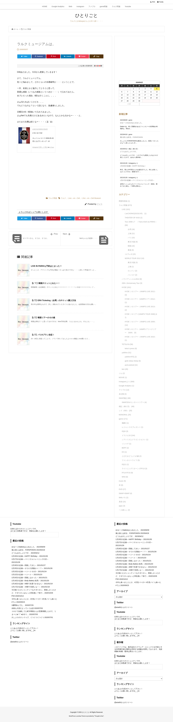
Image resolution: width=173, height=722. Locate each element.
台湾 (131, 229)
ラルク (63, 198)
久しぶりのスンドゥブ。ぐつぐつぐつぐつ (28, 617)
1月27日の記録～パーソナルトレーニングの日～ (137, 180)
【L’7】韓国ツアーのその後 (43, 318)
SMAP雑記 (125, 398)
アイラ (99, 204)
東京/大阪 (133, 242)
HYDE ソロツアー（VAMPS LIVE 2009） (140, 323)
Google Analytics (126, 386)
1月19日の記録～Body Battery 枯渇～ (26, 581)
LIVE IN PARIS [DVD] (40, 129)
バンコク (132, 275)
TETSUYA (127, 344)
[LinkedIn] (68, 56)
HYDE (126, 287)
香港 (131, 250)
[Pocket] (82, 56)
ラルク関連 (27, 29)
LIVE (126, 209)
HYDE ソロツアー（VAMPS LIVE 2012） (140, 293)
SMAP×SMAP (125, 493)
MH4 (125, 477)
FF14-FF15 (127, 473)
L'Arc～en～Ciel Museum (91, 198)
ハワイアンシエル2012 (132, 279)
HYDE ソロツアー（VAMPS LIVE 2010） (140, 338)
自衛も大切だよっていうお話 (23, 608)
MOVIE (123, 377)
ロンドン (132, 271)
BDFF (125, 448)
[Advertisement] (41, 174)
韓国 (131, 246)
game (123, 419)
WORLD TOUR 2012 (134, 258)
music (122, 481)
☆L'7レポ (130, 254)
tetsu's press (131, 348)
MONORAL (125, 415)
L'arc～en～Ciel (74, 198)
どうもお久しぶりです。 (129, 151)
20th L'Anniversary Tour (132, 283)
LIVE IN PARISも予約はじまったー (46, 266)
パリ (131, 238)
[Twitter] (24, 56)
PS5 (13, 596)
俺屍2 (125, 423)
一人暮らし (124, 510)
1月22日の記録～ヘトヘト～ (22, 574)
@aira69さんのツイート (19, 642)
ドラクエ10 (128, 435)
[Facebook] (39, 56)
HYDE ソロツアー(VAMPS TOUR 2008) (141, 315)
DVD (122, 489)
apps (122, 506)
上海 (131, 233)
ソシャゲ (126, 444)
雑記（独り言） (126, 406)
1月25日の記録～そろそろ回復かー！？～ (27, 568)
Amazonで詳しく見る (40, 147)
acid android (131, 365)
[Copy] (96, 56)
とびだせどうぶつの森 (131, 456)
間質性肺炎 (124, 201)
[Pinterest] (53, 56)
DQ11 (125, 464)
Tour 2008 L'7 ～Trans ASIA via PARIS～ (141, 223)
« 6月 (129, 104)
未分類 (123, 394)
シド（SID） (125, 411)
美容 (122, 502)
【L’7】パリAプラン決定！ (43, 335)
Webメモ (123, 498)
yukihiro (126, 353)
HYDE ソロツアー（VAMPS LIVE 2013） (140, 308)
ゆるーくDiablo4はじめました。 (131, 123)
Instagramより (126, 382)
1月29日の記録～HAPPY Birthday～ (133, 166)
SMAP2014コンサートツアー (134, 402)
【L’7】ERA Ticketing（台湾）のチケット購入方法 (53, 300)
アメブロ (124, 390)
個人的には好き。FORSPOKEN (131, 137)
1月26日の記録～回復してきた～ (24, 565)
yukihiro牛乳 (131, 357)
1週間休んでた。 (18, 605)
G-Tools (52, 147)
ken (125, 369)
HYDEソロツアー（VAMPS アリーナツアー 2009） (140, 331)
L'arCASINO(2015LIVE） (135, 213)
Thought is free (99, 716)
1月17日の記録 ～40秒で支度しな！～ (26, 587)
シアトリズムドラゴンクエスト (135, 440)
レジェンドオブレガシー (132, 427)
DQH (125, 431)
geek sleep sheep (133, 361)
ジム (122, 373)
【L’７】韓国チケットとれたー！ (45, 283)
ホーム (16, 29)
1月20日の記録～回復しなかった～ (25, 578)
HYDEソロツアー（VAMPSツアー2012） (140, 300)
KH (124, 452)
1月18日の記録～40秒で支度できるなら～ (28, 584)
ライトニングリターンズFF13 (134, 469)
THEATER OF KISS (133, 218)
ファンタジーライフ (131, 460)
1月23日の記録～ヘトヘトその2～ (25, 571)
